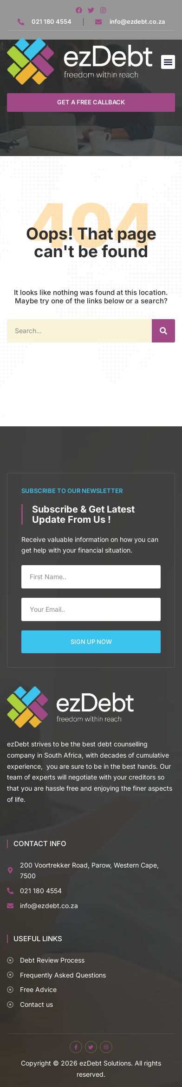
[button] (168, 62)
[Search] (163, 330)
